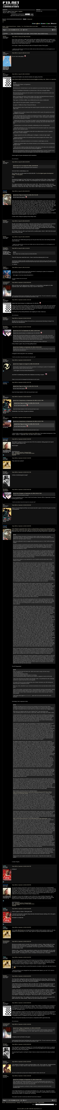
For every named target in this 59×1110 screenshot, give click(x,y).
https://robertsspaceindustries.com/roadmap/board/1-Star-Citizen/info (30, 818)
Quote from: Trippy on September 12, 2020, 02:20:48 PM (26, 1028)
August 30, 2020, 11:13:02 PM (21, 248)
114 (16, 29)
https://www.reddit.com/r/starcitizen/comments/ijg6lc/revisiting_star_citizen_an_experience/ (34, 79)
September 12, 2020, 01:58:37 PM (21, 866)
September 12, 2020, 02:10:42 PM (21, 908)
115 (18, 29)
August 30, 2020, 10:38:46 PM (21, 236)
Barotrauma (21, 930)
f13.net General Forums (11, 26)
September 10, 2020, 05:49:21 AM (21, 489)
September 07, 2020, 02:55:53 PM (21, 396)
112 (11, 29)
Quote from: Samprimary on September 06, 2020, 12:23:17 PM (28, 400)
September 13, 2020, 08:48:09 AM (21, 1002)
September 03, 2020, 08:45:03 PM (21, 360)
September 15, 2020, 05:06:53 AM (21, 1044)
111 (9, 29)
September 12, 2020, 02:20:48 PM (21, 927)
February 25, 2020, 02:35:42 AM (21, 36)
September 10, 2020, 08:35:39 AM (21, 505)
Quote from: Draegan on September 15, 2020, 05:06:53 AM (27, 1079)
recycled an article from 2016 (30, 433)
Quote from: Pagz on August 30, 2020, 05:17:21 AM (25, 195)
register (20, 11)
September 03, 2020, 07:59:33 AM (21, 326)
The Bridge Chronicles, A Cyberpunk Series (23, 452)
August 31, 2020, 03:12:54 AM (21, 267)
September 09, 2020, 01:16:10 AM (21, 417)
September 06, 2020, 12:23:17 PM (21, 382)
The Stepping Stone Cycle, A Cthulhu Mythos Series (24, 453)
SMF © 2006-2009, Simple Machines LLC (34, 1108)
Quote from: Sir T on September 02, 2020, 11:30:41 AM (26, 330)
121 (21, 29)
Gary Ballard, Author (16, 454)
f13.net (3, 26)
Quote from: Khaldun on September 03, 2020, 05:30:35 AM (27, 347)
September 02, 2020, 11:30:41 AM (21, 299)
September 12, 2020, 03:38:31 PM (21, 941)
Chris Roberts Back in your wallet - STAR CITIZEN (34, 1102)
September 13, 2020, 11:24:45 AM (21, 1024)
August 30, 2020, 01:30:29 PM (21, 161)
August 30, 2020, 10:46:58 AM (21, 74)
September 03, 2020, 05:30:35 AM (21, 318)
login (16, 11)
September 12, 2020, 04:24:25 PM (21, 957)
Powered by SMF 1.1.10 (21, 1108)
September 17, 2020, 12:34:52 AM (21, 1075)
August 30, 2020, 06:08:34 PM (21, 191)
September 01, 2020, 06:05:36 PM (21, 282)
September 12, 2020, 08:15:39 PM (21, 976)
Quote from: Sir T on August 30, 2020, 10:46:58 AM (25, 165)
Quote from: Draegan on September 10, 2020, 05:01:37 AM (27, 493)
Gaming (18, 26)
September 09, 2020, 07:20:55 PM (21, 439)
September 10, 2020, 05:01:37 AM (21, 472)
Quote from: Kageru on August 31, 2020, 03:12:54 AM (26, 363)
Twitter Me (14, 905)
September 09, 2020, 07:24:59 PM (21, 458)
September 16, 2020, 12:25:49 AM (21, 1061)
